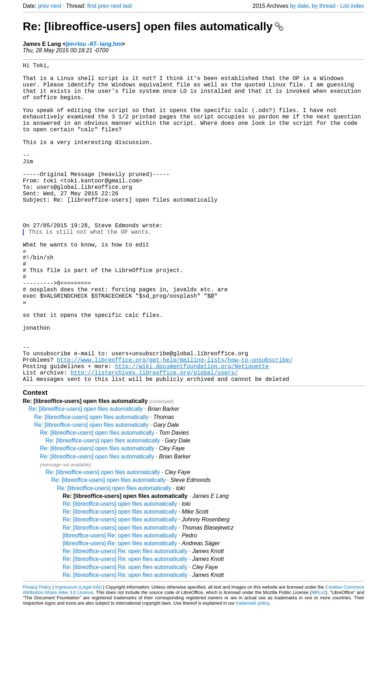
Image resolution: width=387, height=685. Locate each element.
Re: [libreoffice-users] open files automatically (153, 26)
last (127, 6)
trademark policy (252, 674)
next (56, 6)
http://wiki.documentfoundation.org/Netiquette (192, 434)
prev (43, 6)
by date (299, 6)
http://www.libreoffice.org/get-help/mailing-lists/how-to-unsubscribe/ (174, 426)
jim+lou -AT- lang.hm (94, 44)
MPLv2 (319, 663)
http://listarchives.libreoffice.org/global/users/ (154, 442)
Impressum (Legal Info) (78, 658)
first (91, 6)
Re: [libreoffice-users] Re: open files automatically (125, 622)
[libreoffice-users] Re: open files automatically (120, 607)
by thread (323, 6)
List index (352, 6)
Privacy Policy (37, 658)
